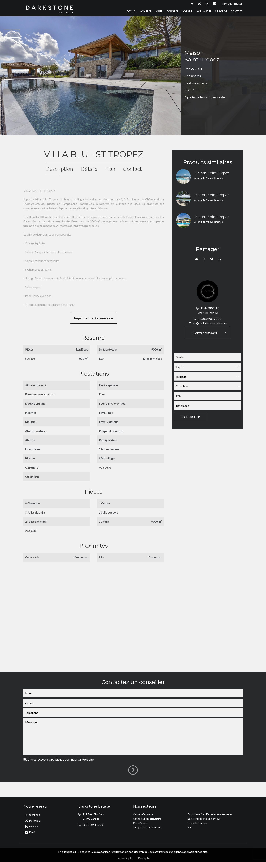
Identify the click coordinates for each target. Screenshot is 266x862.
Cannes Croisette (143, 814)
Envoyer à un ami (197, 259)
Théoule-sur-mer (197, 823)
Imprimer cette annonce (93, 318)
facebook (192, 4)
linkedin (207, 4)
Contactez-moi (205, 333)
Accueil (132, 11)
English (238, 4)
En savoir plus (125, 858)
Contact (237, 11)
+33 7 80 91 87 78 (93, 824)
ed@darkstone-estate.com (210, 323)
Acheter (145, 11)
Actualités (203, 11)
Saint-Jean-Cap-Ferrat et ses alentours (210, 814)
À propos (221, 11)
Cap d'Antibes (141, 823)
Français (227, 4)
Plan (110, 168)
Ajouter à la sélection (263, 20)
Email (215, 4)
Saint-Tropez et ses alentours (205, 818)
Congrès (172, 11)
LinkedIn (219, 259)
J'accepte (144, 858)
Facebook (204, 259)
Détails (89, 168)
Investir (187, 11)
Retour (13, 33)
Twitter (212, 259)
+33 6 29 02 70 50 (209, 318)
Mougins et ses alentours (147, 827)
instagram (200, 4)
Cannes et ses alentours (147, 818)
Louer (159, 11)
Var (190, 827)
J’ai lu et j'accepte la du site (60, 759)
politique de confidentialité (68, 759)
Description (59, 168)
